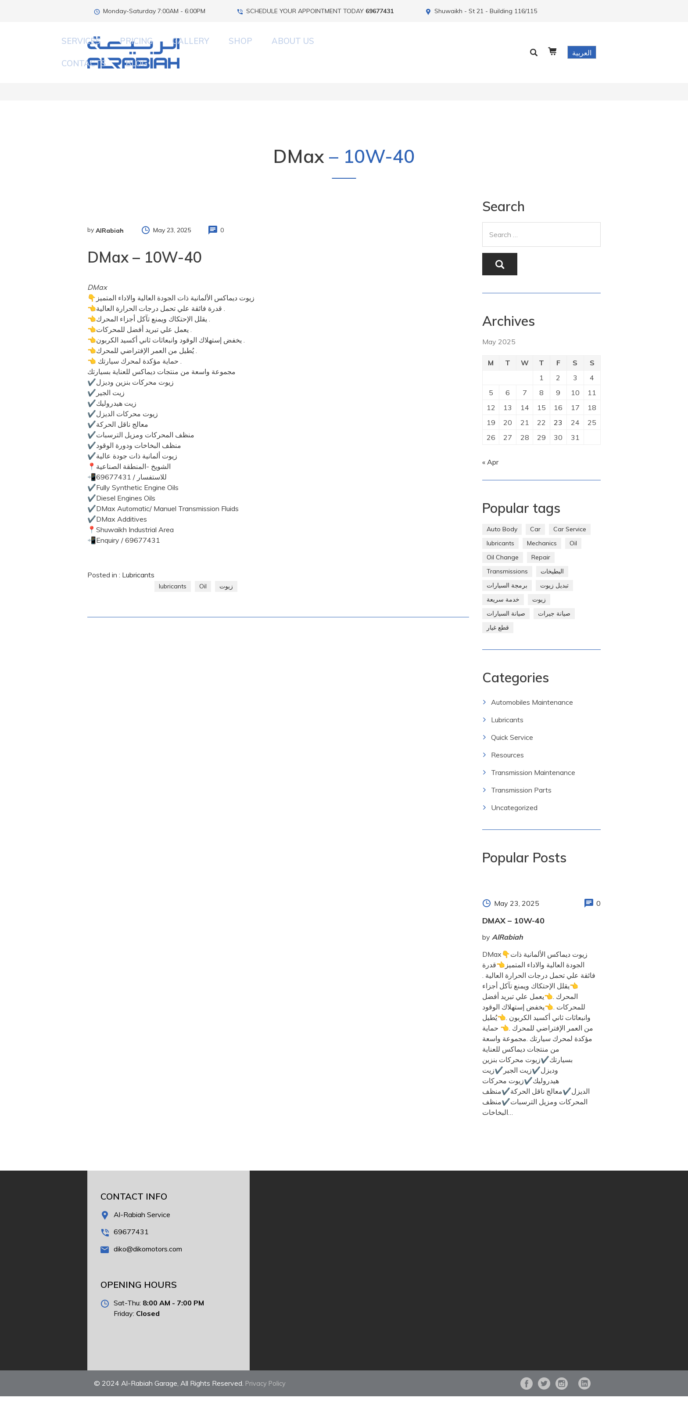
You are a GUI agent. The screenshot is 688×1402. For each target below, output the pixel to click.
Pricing (255, 46)
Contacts (417, 46)
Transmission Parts (521, 795)
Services (214, 46)
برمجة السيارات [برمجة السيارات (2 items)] (507, 591)
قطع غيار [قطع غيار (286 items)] (498, 633)
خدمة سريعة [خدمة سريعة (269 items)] (503, 605)
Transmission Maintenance (533, 778)
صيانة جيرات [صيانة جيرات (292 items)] (554, 619)
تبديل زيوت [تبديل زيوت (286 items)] (554, 591)
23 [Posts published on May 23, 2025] (559, 423)
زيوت (226, 573)
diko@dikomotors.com (148, 1254)
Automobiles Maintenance (532, 707)
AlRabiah (110, 218)
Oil (203, 573)
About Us (369, 46)
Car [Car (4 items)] (535, 535)
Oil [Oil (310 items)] (573, 549)
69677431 (380, 11)
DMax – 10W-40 (513, 926)
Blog (457, 46)
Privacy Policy (267, 1388)
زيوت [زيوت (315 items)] (539, 605)
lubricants (172, 573)
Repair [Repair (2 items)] (540, 563)
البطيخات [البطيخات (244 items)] (552, 577)
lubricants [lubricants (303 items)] (500, 549)
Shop (331, 46)
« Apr (490, 467)
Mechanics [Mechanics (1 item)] (542, 549)
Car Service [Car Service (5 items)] (569, 535)
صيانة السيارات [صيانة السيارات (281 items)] (506, 619)
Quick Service (512, 743)
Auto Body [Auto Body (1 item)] (502, 535)
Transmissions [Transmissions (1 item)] (507, 577)
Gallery (295, 46)
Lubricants (138, 562)
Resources (507, 760)
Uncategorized (514, 813)
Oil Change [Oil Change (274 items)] (503, 563)
